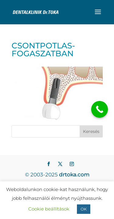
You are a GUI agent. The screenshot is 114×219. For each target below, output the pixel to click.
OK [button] (84, 209)
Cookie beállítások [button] (48, 209)
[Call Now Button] (99, 109)
